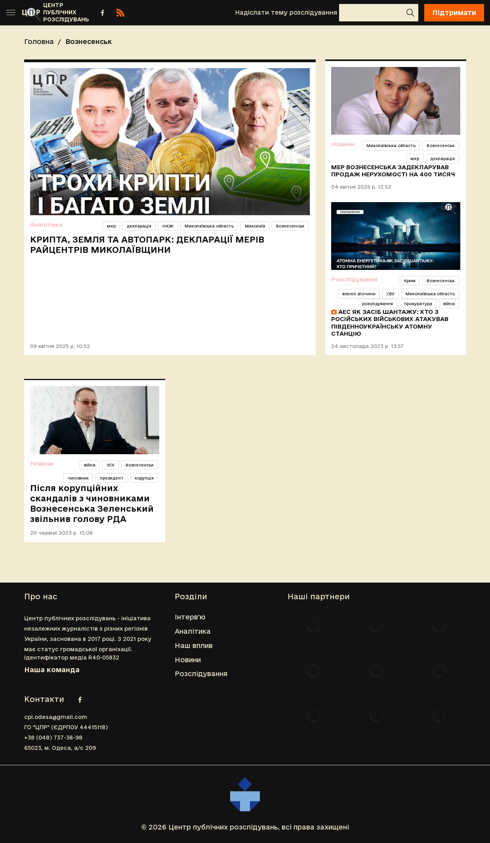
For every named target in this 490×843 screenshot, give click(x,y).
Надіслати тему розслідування (286, 12)
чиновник (78, 478)
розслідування (377, 303)
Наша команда (52, 669)
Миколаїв (255, 226)
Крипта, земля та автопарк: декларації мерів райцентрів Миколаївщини (147, 244)
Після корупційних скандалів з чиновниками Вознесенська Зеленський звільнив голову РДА (92, 503)
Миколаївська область (209, 226)
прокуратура (418, 303)
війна (449, 303)
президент (112, 478)
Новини (343, 144)
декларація (139, 226)
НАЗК (168, 226)
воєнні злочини (359, 293)
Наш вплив (194, 645)
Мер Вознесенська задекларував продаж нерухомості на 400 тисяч (393, 171)
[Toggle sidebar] (10, 12)
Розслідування (354, 279)
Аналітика (46, 224)
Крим (410, 280)
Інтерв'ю (190, 617)
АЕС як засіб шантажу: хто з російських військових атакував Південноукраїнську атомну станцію (389, 322)
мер (111, 226)
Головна (39, 41)
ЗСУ (110, 465)
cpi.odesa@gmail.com (55, 717)
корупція (144, 478)
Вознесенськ (290, 226)
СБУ (391, 293)
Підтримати (454, 12)
